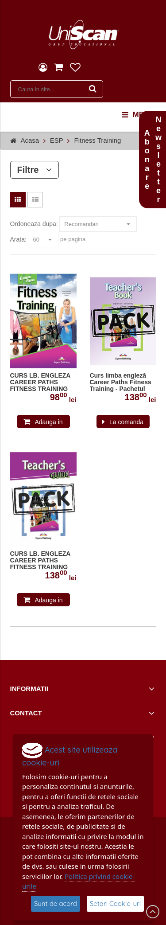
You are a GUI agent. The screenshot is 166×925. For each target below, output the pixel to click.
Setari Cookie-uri (115, 903)
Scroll (152, 911)
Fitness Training (97, 140)
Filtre (34, 169)
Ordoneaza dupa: (34, 223)
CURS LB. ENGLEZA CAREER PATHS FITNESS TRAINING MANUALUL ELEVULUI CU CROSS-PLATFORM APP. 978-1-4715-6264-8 (42, 382)
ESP (56, 140)
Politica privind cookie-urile (78, 881)
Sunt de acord (55, 903)
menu (138, 114)
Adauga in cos (48, 423)
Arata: (18, 239)
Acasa (30, 140)
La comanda (126, 421)
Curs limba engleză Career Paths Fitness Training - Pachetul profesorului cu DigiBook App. (120, 382)
